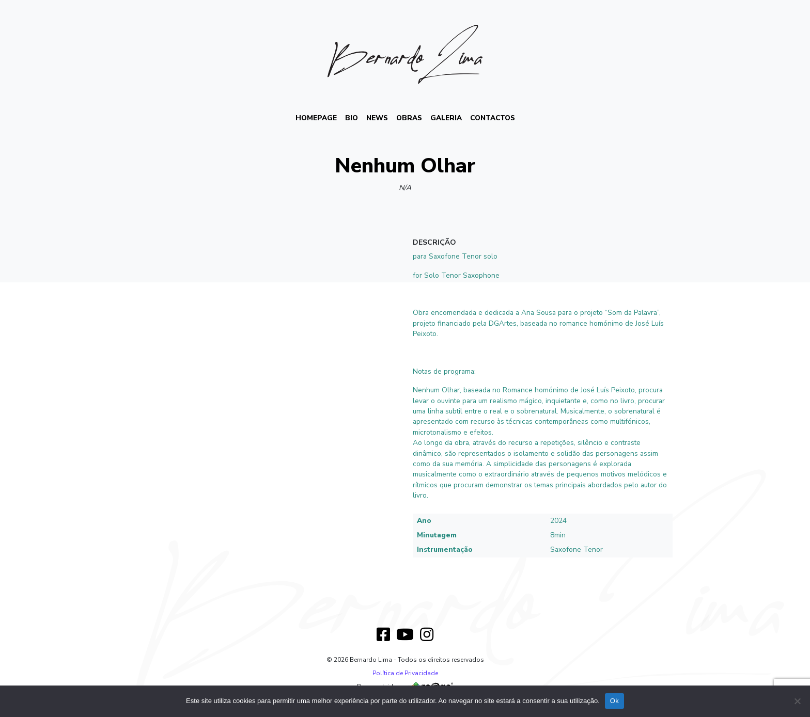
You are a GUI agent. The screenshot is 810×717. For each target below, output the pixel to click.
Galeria (446, 118)
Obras (409, 118)
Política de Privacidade (405, 673)
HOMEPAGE (316, 118)
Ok (614, 701)
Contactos (492, 118)
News (377, 118)
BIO (351, 118)
